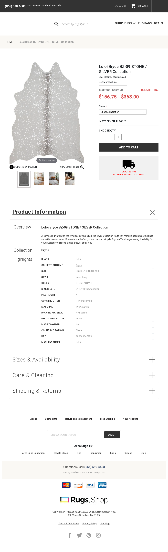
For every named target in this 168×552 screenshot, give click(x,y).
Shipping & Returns (38, 392)
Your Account (130, 419)
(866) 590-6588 (15, 6)
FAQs (113, 453)
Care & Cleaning (33, 376)
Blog (143, 453)
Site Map (105, 523)
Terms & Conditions (69, 523)
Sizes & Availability (37, 360)
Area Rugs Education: (33, 453)
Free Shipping (107, 419)
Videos (128, 453)
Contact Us (51, 419)
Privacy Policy (90, 523)
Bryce (79, 265)
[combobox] (71, 24)
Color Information (23, 167)
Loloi (114, 82)
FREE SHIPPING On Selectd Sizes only (44, 5)
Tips (79, 453)
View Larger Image (72, 167)
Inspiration (96, 453)
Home (10, 42)
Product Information (40, 212)
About (33, 419)
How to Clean (61, 453)
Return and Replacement (78, 419)
